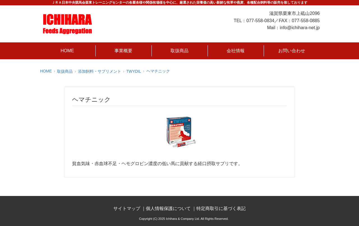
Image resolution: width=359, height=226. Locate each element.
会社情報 (236, 50)
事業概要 (123, 50)
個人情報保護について (168, 208)
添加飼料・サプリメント (99, 71)
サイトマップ (126, 208)
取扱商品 (179, 50)
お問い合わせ (291, 50)
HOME (67, 50)
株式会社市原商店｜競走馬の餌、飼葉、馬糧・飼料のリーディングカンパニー (67, 24)
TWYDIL (133, 71)
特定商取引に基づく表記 (221, 208)
